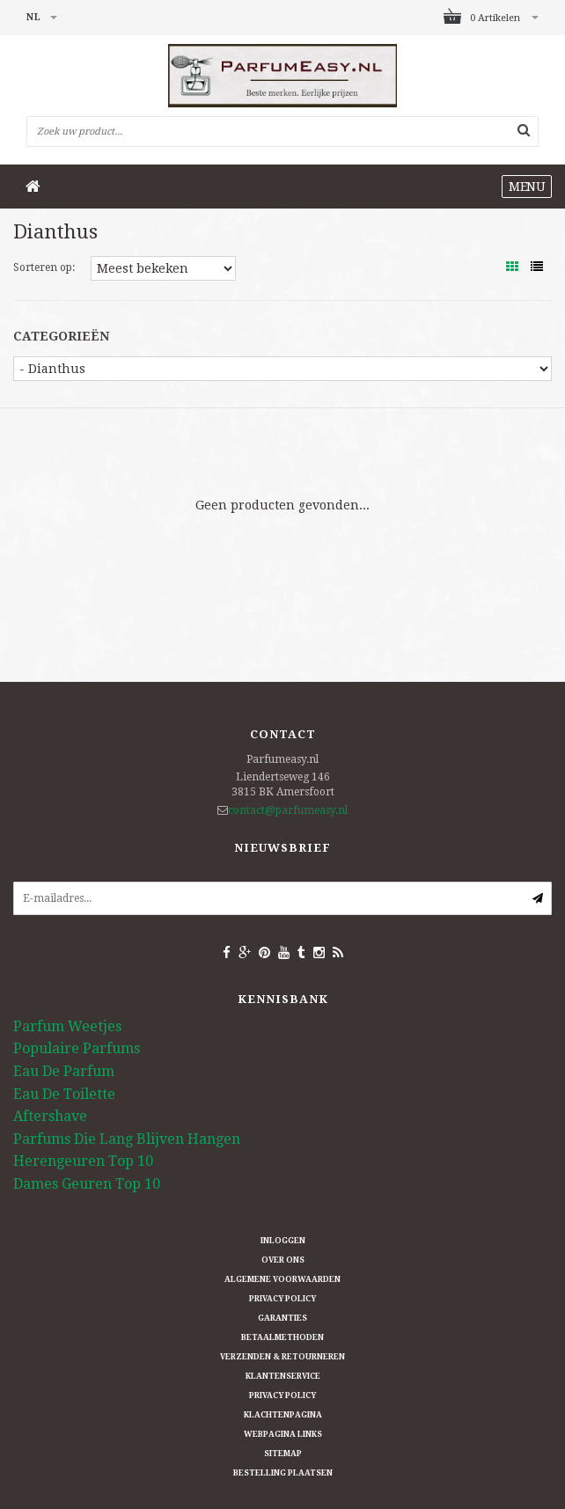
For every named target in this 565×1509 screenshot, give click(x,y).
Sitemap (283, 1453)
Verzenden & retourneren (282, 1356)
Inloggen (282, 1240)
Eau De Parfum (63, 1071)
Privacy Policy (282, 1298)
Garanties (282, 1318)
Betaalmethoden (282, 1337)
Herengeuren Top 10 (83, 1161)
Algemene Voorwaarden (282, 1279)
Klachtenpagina (283, 1414)
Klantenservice (283, 1376)
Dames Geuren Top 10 (86, 1184)
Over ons (283, 1260)
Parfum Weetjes (67, 1026)
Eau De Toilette (64, 1094)
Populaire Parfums (76, 1048)
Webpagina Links (283, 1434)
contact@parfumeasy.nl (288, 810)
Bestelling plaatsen (283, 1473)
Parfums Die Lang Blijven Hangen (126, 1139)
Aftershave (50, 1116)
